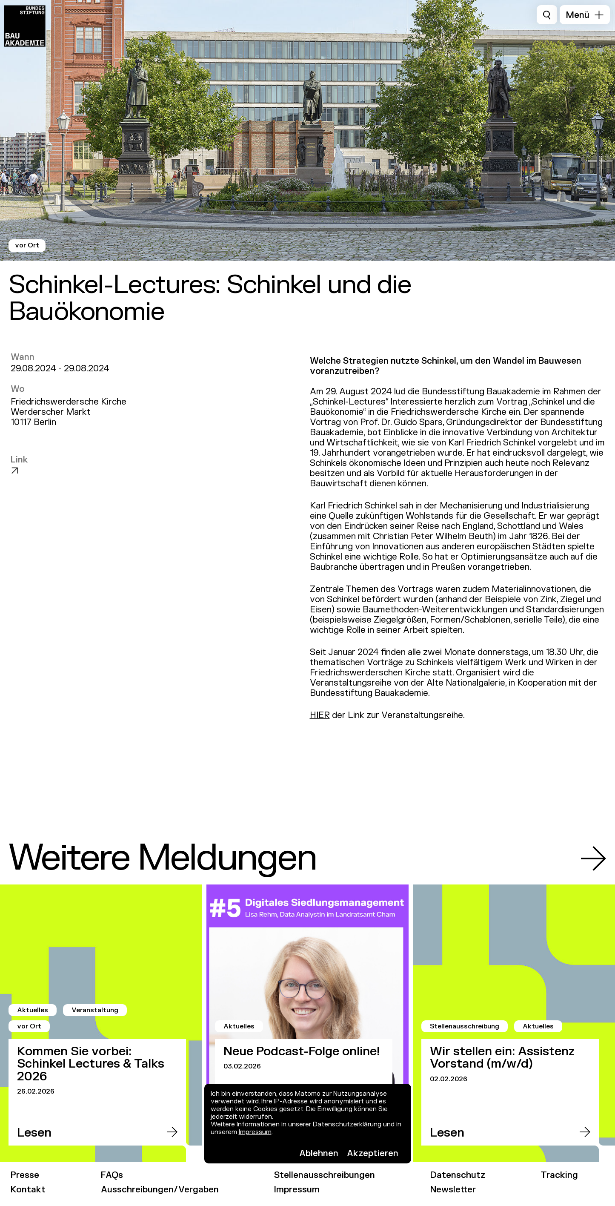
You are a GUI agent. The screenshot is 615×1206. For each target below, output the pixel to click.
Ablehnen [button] (318, 1153)
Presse (25, 1175)
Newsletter (453, 1189)
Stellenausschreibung (464, 1026)
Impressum (255, 1132)
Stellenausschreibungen (324, 1175)
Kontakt (28, 1189)
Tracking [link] (559, 1175)
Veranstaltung (95, 1010)
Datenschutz (457, 1175)
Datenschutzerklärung (347, 1124)
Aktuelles (32, 1010)
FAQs (112, 1175)
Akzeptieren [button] (372, 1153)
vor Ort (27, 245)
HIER (320, 715)
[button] (585, 14)
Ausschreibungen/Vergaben (160, 1189)
